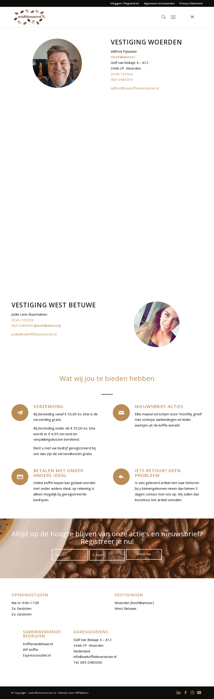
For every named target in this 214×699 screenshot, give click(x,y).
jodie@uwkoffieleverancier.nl (34, 334)
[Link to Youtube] (199, 692)
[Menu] (173, 17)
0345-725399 (22, 320)
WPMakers (82, 692)
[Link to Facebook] (185, 692)
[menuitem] (125, 3)
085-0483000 (122, 79)
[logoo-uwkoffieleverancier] (29, 17)
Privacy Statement (191, 3)
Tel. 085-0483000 (87, 662)
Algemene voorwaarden (159, 3)
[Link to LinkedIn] (178, 692)
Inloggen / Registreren (124, 3)
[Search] (161, 17)
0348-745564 (122, 74)
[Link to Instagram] (192, 692)
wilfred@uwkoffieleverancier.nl (135, 88)
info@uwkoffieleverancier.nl (94, 656)
